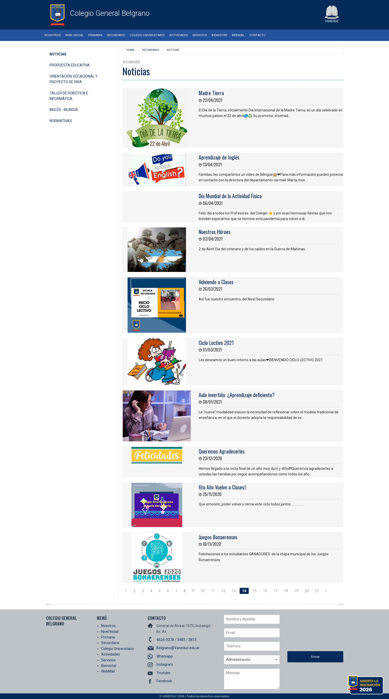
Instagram (165, 664)
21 (317, 591)
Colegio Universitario (147, 35)
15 (255, 591)
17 (275, 591)
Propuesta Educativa (70, 65)
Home (130, 50)
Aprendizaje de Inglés (219, 157)
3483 (181, 640)
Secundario (116, 35)
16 (265, 591)
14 (244, 591)
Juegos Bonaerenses (218, 537)
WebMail (238, 35)
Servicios (199, 35)
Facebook (164, 681)
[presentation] (308, 633)
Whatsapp (165, 656)
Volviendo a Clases (216, 282)
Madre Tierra (211, 93)
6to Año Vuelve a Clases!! (222, 487)
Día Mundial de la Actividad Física (230, 196)
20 (307, 591)
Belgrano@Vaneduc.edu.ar (178, 648)
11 (213, 591)
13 (234, 591)
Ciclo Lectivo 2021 (216, 342)
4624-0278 (165, 640)
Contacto (257, 35)
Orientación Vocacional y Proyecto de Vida (74, 79)
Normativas (61, 121)
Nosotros (52, 35)
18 (286, 591)
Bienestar (219, 35)
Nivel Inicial (74, 35)
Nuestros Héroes (214, 232)
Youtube (163, 673)
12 (223, 591)
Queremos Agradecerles (222, 451)
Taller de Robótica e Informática (69, 96)
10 (202, 591)
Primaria (95, 35)
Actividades (178, 35)
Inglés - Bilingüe (64, 110)
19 (296, 591)
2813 (192, 640)
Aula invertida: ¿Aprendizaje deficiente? (237, 395)
